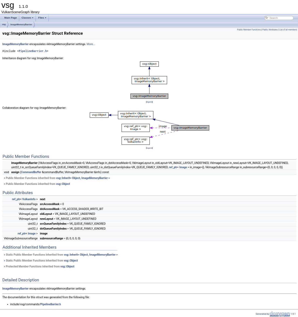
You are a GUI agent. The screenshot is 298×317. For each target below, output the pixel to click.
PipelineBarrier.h (33, 51)
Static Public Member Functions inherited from (60, 254)
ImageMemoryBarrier (21, 24)
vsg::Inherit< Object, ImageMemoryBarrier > (83, 178)
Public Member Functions (249, 29)
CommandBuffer (31, 172)
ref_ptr (173, 167)
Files (42, 17)
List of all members (288, 29)
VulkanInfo (28, 199)
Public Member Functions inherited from (56, 178)
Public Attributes (270, 29)
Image (183, 167)
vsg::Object (63, 183)
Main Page (10, 17)
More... (91, 44)
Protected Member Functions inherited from (38, 266)
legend (149, 102)
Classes (27, 17)
